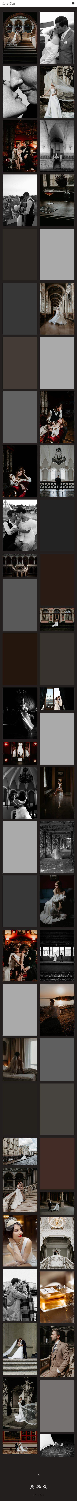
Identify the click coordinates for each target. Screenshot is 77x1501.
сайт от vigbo (38, 1495)
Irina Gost (9, 3)
